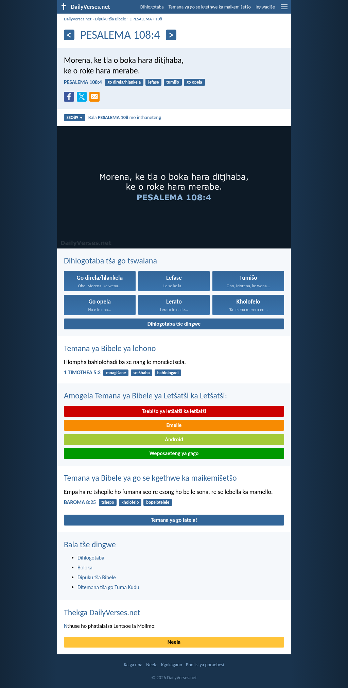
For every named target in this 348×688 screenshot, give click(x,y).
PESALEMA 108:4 (83, 82)
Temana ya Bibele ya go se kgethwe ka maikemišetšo (150, 478)
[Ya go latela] (171, 35)
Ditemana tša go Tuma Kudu (108, 587)
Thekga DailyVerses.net (102, 612)
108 (158, 18)
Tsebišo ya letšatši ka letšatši (174, 411)
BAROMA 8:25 (80, 502)
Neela (174, 642)
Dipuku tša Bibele (110, 18)
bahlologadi (167, 372)
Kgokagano (171, 665)
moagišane (116, 372)
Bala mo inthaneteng (124, 117)
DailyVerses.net (77, 18)
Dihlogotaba (152, 7)
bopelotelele (157, 502)
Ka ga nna (133, 665)
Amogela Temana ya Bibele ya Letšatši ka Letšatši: (145, 395)
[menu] (284, 9)
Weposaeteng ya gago (174, 453)
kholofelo (130, 502)
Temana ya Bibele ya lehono (110, 348)
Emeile (174, 425)
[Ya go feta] (69, 35)
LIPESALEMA (140, 18)
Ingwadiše (265, 7)
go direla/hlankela (124, 82)
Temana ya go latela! (174, 520)
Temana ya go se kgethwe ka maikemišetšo (210, 7)
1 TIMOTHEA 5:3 (82, 372)
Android (174, 439)
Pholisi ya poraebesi (205, 665)
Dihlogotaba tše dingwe (174, 324)
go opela (194, 82)
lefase (153, 82)
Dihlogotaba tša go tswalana (110, 260)
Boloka (84, 567)
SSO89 (75, 117)
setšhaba (141, 372)
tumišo (172, 82)
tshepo (107, 502)
